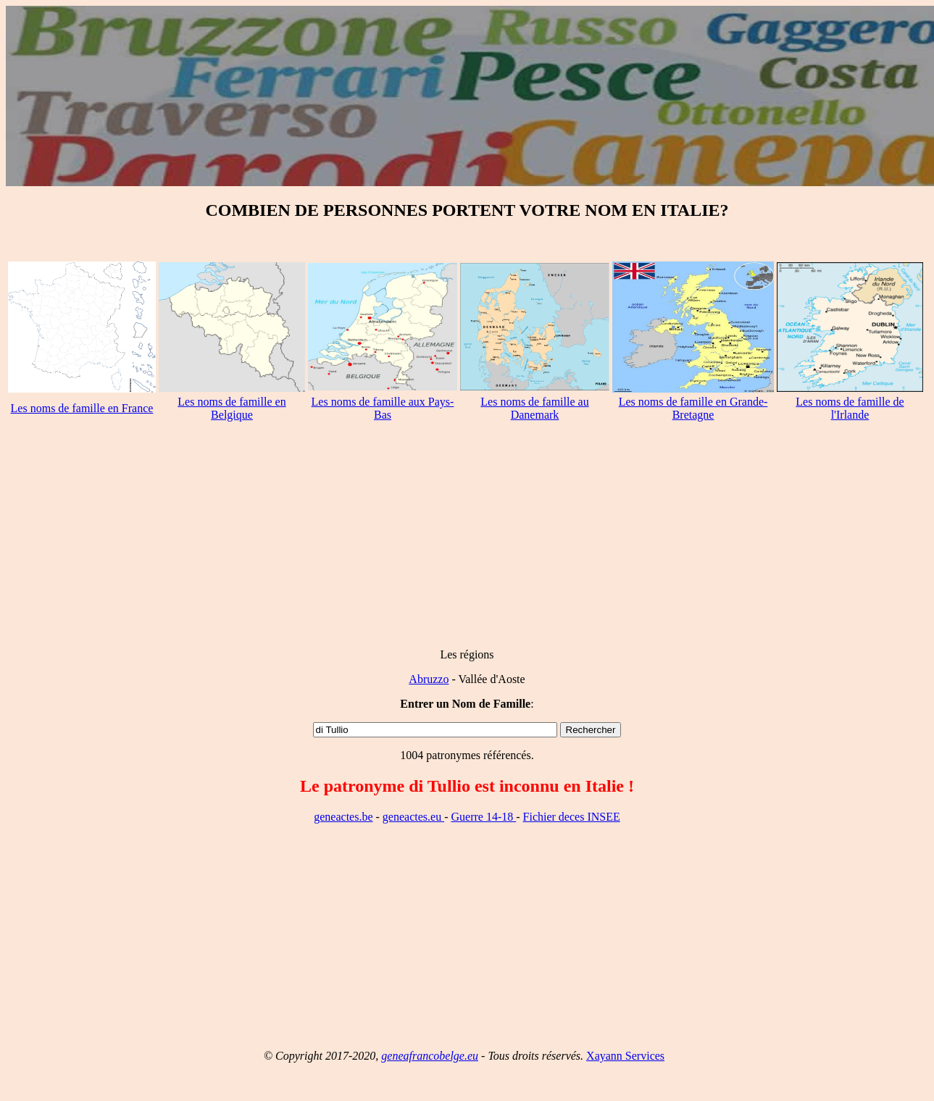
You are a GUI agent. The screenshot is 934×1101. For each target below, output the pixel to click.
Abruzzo (429, 679)
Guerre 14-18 (483, 817)
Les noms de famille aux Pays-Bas (383, 408)
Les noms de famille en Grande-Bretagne (693, 408)
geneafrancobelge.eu (429, 1056)
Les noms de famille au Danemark (534, 408)
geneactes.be (343, 817)
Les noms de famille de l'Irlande (850, 408)
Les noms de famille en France (82, 408)
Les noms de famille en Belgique (231, 408)
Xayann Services (625, 1056)
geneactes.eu (413, 817)
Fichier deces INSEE (571, 817)
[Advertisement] (467, 535)
